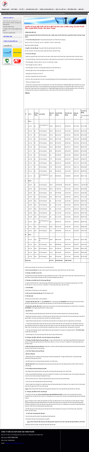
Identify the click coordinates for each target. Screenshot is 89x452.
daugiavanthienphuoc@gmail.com (14, 443)
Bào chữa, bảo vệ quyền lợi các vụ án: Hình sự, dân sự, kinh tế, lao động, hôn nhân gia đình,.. (12, 22)
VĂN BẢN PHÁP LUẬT (31, 9)
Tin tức (21, 9)
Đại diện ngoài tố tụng (9, 26)
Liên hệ (80, 9)
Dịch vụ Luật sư (61, 9)
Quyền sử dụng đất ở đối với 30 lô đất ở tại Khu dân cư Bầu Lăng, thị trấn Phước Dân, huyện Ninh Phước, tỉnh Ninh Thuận (36, 13)
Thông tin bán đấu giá (46, 9)
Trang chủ (5, 9)
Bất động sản (72, 9)
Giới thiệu (14, 9)
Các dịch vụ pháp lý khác (9, 32)
